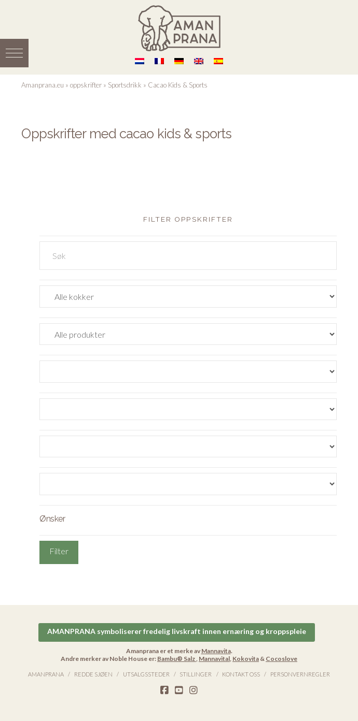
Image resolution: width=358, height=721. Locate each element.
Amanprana (46, 674)
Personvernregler (300, 674)
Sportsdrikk (125, 85)
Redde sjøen (93, 674)
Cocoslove (281, 658)
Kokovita (245, 658)
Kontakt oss (241, 674)
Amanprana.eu (42, 85)
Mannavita (216, 651)
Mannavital (214, 658)
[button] (14, 53)
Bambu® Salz (176, 658)
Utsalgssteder (146, 674)
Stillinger (196, 674)
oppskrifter (86, 85)
